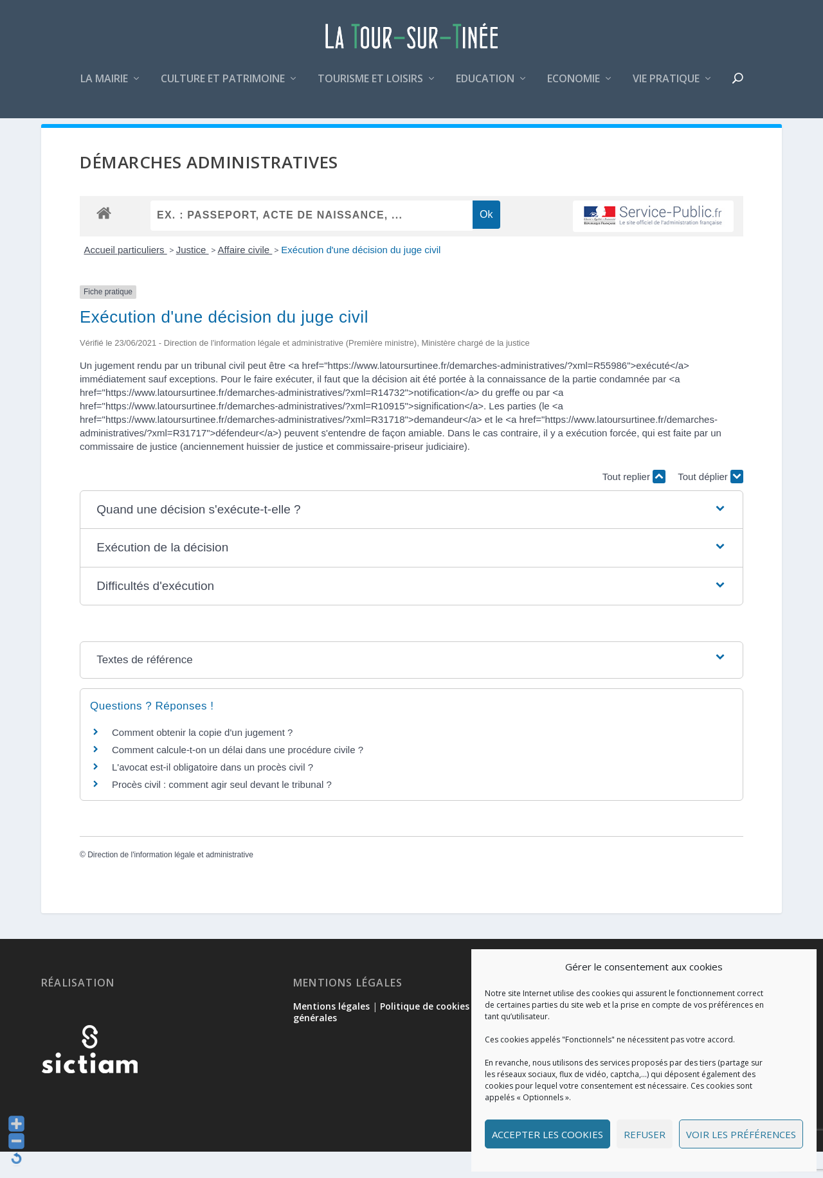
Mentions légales (331, 1032)
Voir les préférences (741, 1134)
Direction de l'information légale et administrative (170, 881)
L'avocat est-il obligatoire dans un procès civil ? (212, 792)
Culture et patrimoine (223, 86)
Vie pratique (666, 86)
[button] (411, 536)
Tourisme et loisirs (370, 86)
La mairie (104, 86)
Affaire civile (245, 276)
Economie (573, 86)
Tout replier (633, 503)
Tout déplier (710, 503)
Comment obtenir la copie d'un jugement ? (202, 758)
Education (485, 86)
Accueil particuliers (125, 276)
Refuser (644, 1134)
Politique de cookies (424, 1032)
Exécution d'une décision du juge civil (360, 276)
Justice (192, 276)
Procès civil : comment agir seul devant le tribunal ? (222, 810)
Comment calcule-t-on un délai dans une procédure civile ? (237, 775)
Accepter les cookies (547, 1134)
